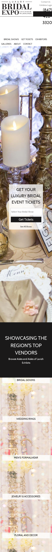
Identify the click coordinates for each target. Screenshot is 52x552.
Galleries (6, 44)
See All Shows (26, 226)
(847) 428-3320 (47, 16)
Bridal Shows (11, 39)
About (17, 44)
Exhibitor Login (46, 5)
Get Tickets (27, 39)
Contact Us (45, 2)
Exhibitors (41, 39)
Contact (27, 44)
